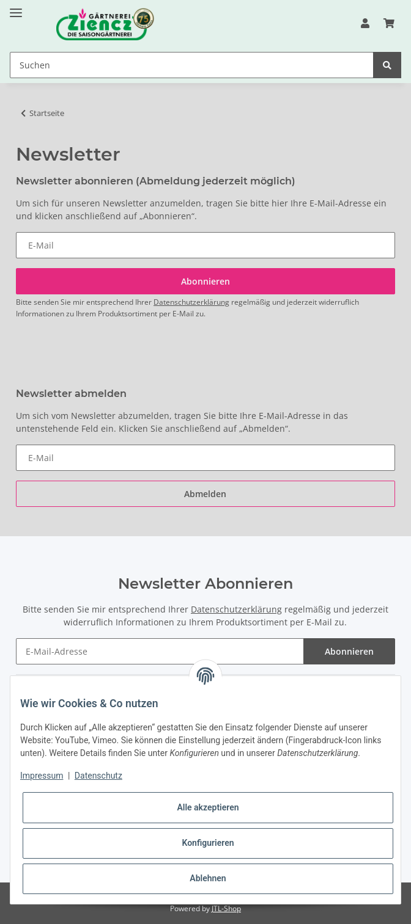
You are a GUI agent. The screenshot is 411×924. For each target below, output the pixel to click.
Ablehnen (208, 878)
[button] (365, 23)
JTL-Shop (226, 908)
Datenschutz (98, 775)
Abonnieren (349, 651)
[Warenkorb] (389, 23)
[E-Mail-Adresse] (160, 651)
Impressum (41, 775)
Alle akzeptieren (208, 807)
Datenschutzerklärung (191, 302)
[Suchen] (192, 65)
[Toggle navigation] (16, 7)
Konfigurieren (208, 843)
